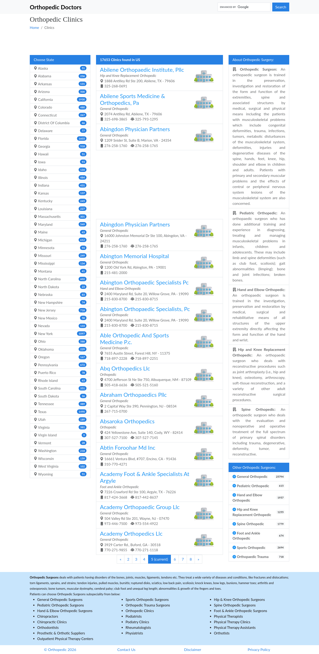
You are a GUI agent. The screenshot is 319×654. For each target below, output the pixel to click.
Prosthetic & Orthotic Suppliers (61, 633)
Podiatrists (134, 616)
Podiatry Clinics (137, 622)
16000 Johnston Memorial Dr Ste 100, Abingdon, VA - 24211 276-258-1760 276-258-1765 (158, 234)
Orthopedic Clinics (140, 611)
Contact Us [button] (126, 649)
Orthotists (221, 633)
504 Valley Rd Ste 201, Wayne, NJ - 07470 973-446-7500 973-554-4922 (158, 514)
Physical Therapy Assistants (235, 627)
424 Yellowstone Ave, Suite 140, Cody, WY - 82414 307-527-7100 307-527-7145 (158, 429)
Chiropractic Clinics (52, 622)
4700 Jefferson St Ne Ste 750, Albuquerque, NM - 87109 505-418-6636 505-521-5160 (158, 376)
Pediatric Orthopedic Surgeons (60, 605)
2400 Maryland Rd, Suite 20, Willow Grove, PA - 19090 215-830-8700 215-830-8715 (158, 290)
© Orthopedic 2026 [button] (60, 649)
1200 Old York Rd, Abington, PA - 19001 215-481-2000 (158, 264)
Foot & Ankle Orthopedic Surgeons (240, 611)
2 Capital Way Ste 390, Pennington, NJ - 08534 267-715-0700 (158, 402)
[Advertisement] (159, 42)
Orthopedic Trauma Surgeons (148, 605)
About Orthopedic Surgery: (253, 60)
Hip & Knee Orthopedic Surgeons (239, 599)
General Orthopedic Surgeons (60, 599)
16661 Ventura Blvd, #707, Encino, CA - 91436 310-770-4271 (158, 455)
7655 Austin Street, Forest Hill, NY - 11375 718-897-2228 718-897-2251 (158, 346)
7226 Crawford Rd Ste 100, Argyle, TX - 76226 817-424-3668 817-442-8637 (158, 484)
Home (34, 27)
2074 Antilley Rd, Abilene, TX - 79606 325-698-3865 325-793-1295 (158, 106)
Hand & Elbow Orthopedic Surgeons (65, 611)
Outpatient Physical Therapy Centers (65, 639)
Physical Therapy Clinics (232, 622)
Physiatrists (134, 633)
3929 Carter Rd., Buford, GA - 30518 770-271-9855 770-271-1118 (158, 541)
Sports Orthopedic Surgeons (147, 599)
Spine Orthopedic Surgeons (235, 605)
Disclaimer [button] (192, 649)
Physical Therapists (228, 616)
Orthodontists (48, 627)
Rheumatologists (138, 627)
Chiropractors (47, 616)
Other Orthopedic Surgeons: (254, 467)
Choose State (44, 60)
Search (280, 7)
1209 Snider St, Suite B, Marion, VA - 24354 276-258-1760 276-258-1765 (158, 137)
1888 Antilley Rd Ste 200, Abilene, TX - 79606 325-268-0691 (158, 77)
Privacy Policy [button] (259, 649)
